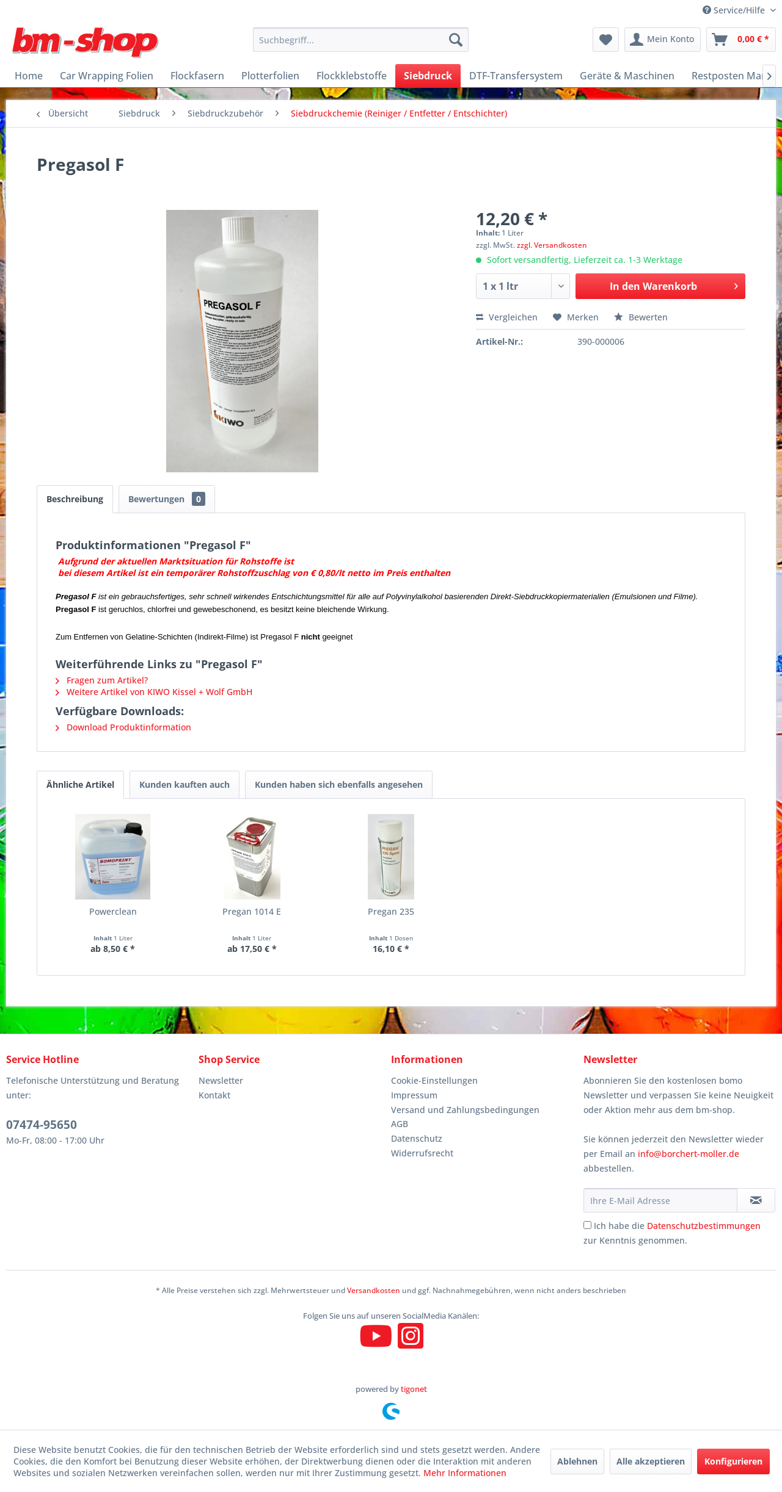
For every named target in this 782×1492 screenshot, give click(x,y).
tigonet (414, 1388)
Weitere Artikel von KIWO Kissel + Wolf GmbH (154, 691)
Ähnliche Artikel (80, 784)
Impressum (414, 1095)
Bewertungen (166, 499)
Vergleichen (507, 317)
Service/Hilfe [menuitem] (735, 10)
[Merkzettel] (606, 39)
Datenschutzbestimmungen (704, 1225)
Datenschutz (416, 1138)
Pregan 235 (391, 911)
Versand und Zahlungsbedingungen (465, 1109)
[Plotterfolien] (270, 75)
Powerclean (113, 911)
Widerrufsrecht (422, 1153)
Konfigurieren (733, 1461)
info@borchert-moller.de (688, 1153)
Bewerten (641, 317)
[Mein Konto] (662, 39)
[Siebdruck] (428, 75)
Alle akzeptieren (650, 1461)
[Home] (28, 75)
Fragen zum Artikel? (102, 680)
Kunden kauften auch (184, 784)
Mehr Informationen (464, 1473)
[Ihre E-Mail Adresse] (660, 1200)
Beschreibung (74, 499)
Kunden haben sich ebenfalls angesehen (339, 784)
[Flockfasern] (197, 75)
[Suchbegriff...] (361, 39)
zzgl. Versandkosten (552, 245)
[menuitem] (361, 39)
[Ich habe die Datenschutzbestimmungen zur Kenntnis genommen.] (587, 1225)
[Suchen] (456, 39)
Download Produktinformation (123, 727)
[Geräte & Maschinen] (627, 75)
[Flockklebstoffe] (351, 75)
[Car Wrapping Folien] (106, 75)
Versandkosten (373, 1290)
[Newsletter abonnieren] (756, 1200)
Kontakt (214, 1095)
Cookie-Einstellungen (434, 1080)
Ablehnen (577, 1461)
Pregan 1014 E (251, 911)
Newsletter (221, 1080)
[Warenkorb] (741, 39)
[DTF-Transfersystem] (516, 75)
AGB (399, 1124)
